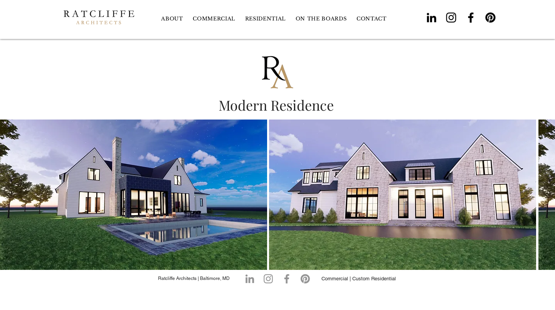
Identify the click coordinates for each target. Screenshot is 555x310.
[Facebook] (471, 17)
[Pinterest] (490, 17)
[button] (265, 19)
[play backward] (9, 195)
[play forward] (545, 195)
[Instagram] (451, 17)
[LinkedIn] (431, 17)
